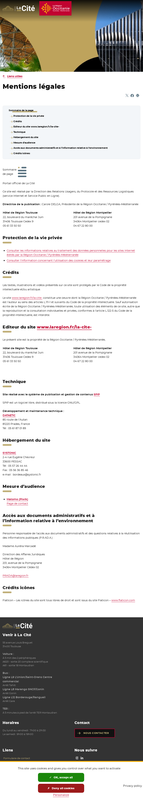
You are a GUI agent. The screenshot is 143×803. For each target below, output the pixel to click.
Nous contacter (96, 730)
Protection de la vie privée (28, 116)
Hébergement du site (25, 136)
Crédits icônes (21, 151)
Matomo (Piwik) (17, 496)
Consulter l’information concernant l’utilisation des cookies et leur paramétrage (59, 258)
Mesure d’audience (24, 141)
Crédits (17, 121)
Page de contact (17, 501)
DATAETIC (9, 413)
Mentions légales (13, 760)
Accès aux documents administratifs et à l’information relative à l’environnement (60, 146)
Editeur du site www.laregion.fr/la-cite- (36, 126)
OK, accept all (61, 777)
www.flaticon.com (123, 598)
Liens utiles (14, 76)
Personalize (61, 795)
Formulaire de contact (16, 755)
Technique (19, 130)
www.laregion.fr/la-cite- (27, 295)
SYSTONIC (9, 450)
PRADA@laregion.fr (15, 573)
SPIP (97, 392)
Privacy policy (132, 785)
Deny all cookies (60, 788)
